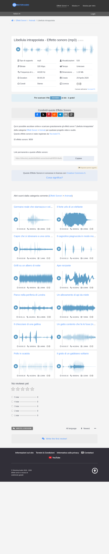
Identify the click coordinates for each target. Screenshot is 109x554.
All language (71, 428)
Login (93, 14)
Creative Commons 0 (76, 173)
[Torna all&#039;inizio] (93, 473)
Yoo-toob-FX (91, 89)
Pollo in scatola (22, 353)
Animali (42, 130)
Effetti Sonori (32, 130)
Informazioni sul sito (24, 453)
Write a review (22, 428)
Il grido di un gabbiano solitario (73, 353)
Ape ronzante (64, 265)
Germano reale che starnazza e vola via (34, 207)
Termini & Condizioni (45, 453)
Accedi (55, 98)
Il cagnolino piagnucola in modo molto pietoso (80, 236)
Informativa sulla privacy (68, 453)
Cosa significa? (54, 177)
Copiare (78, 157)
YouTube (56, 458)
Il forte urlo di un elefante (70, 207)
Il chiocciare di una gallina (27, 324)
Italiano (16, 14)
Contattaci (89, 453)
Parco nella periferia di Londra (29, 295)
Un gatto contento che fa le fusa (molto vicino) (81, 324)
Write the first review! (54, 438)
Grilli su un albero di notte (27, 265)
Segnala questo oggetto (88, 168)
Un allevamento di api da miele (73, 295)
